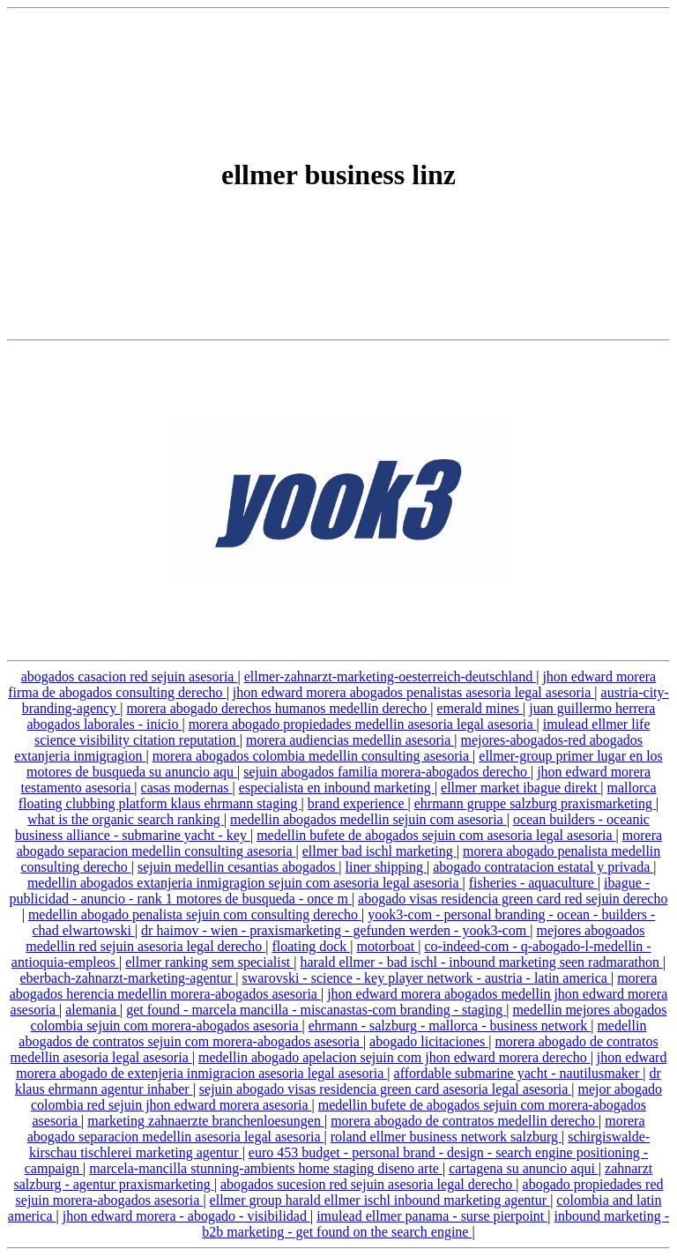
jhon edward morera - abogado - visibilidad (186, 1215)
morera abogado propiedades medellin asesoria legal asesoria (363, 724)
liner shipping (386, 866)
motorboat (387, 946)
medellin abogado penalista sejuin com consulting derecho (194, 914)
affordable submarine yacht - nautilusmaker (519, 1073)
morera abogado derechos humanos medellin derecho (278, 708)
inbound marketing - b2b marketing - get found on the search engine (435, 1223)
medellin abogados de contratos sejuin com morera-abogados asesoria (332, 1033)
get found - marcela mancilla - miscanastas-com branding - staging (316, 1009)
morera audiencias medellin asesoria (350, 739)
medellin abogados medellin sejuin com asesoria (368, 819)
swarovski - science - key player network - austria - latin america (426, 977)
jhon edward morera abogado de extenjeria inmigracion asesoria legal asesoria (341, 1065)
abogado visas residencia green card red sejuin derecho (512, 898)
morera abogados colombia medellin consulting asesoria (312, 755)
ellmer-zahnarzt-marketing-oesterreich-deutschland (390, 676)
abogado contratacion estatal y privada (543, 866)
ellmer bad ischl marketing (379, 851)
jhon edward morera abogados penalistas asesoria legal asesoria (414, 692)
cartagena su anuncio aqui (524, 1168)
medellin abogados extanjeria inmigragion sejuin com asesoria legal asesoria (245, 882)
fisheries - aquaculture (533, 882)
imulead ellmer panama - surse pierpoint (431, 1215)
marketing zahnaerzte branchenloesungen (205, 1120)
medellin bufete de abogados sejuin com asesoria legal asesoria (436, 835)
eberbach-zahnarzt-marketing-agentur (128, 977)
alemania (92, 1009)
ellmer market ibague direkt (520, 787)
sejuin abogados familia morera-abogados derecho (387, 771)
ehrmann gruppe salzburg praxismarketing (535, 803)
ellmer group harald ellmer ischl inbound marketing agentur (380, 1200)
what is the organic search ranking (125, 819)
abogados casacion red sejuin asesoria (129, 676)
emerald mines (479, 708)
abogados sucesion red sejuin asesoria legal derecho (368, 1184)
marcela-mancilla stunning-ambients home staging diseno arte (266, 1168)
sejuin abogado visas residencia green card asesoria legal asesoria (385, 1088)
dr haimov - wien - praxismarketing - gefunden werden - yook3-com (335, 930)
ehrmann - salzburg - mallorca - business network (450, 1025)
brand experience (358, 803)
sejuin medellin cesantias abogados (238, 866)
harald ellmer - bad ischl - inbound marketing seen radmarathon (482, 962)
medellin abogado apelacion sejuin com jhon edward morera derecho (394, 1057)
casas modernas (187, 787)
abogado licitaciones (428, 1041)
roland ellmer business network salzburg (446, 1136)
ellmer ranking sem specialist (209, 962)
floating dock (311, 946)
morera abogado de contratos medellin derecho (465, 1120)
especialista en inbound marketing (337, 787)
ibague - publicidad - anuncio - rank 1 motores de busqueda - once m (330, 890)
